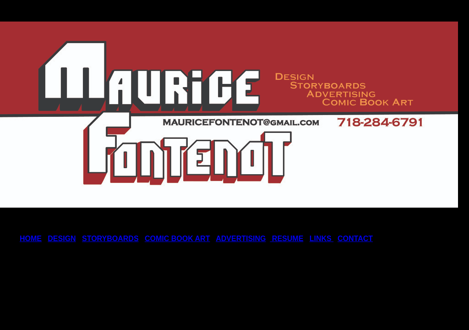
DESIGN (62, 238)
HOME (31, 238)
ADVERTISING (241, 238)
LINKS (321, 238)
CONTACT (355, 238)
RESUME (286, 238)
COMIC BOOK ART (177, 238)
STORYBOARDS (110, 238)
